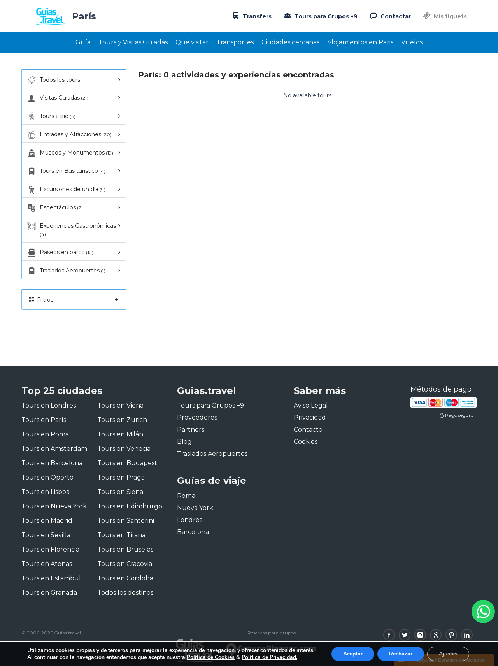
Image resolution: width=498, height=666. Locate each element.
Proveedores (197, 417)
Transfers (251, 15)
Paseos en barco (59, 252)
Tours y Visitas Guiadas (133, 42)
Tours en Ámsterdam (54, 448)
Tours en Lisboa (45, 492)
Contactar (389, 15)
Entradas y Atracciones (69, 134)
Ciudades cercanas (290, 42)
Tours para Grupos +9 (320, 15)
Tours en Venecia (124, 448)
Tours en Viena (120, 405)
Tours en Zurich (122, 419)
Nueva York (195, 507)
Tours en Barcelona (51, 463)
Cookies (305, 441)
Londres (189, 520)
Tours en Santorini (125, 520)
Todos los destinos (125, 592)
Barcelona (193, 532)
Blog (184, 441)
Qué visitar (192, 42)
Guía (83, 42)
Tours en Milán (120, 434)
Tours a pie (50, 116)
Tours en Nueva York (54, 506)
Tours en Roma (45, 434)
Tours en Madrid (46, 520)
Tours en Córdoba (125, 578)
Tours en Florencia (50, 549)
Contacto (308, 429)
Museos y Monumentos (69, 153)
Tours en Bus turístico (65, 171)
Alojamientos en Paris (360, 42)
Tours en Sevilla (45, 535)
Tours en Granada (49, 592)
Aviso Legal (311, 405)
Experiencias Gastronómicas (71, 229)
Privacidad (310, 417)
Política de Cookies (211, 657)
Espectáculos (54, 208)
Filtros (74, 300)
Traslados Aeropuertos (65, 271)
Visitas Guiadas (57, 98)
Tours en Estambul (51, 578)
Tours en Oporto (47, 477)
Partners (190, 429)
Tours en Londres (48, 405)
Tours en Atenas (46, 564)
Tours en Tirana (121, 535)
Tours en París (43, 419)
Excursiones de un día (65, 189)
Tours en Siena (120, 492)
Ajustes (448, 653)
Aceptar (353, 653)
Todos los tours (53, 80)
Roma (186, 495)
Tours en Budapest (127, 463)
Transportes (235, 42)
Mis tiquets (444, 16)
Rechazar (400, 653)
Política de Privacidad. (269, 657)
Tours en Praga (121, 477)
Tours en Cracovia (124, 564)
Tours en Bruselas (125, 549)
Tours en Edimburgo (129, 506)
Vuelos (412, 42)
